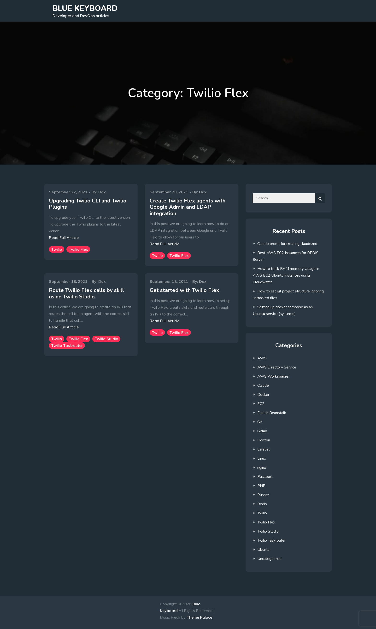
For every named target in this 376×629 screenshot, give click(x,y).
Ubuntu (263, 549)
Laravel (263, 449)
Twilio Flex (78, 249)
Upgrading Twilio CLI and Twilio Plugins (87, 204)
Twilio (56, 249)
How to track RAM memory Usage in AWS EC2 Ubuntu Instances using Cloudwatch (286, 275)
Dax (102, 192)
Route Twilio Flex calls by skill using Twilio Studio (86, 293)
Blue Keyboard (85, 8)
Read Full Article (64, 237)
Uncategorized (269, 558)
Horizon (263, 440)
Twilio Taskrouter (67, 345)
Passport (265, 476)
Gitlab (262, 431)
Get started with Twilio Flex (184, 290)
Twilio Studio (106, 338)
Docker (263, 394)
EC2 (260, 403)
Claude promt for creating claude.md (287, 243)
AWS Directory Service (276, 367)
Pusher (263, 495)
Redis (262, 504)
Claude (263, 385)
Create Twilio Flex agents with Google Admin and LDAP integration (187, 207)
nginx (261, 467)
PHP (261, 485)
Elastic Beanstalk (271, 412)
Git (259, 422)
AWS (262, 358)
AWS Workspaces (273, 376)
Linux (261, 458)
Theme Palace (199, 617)
